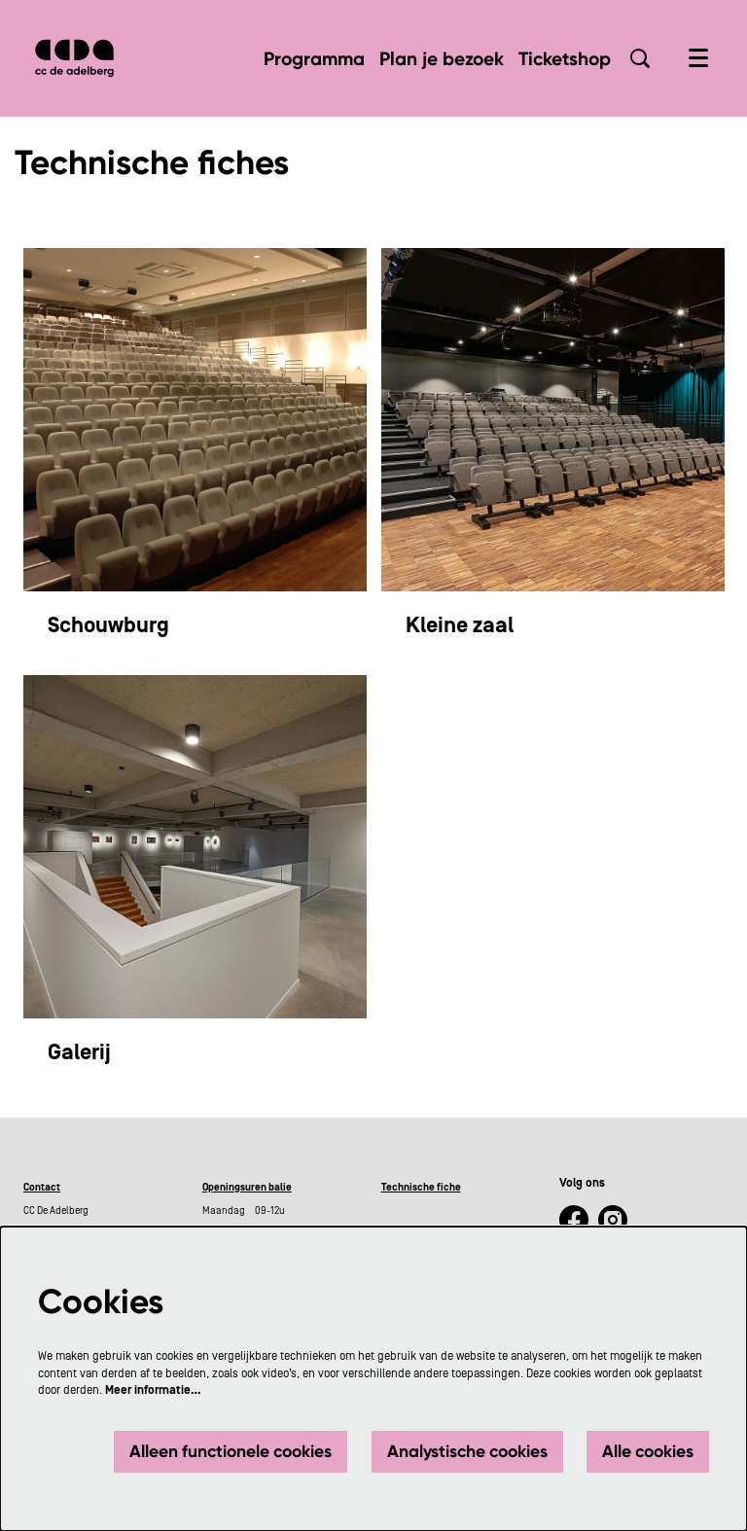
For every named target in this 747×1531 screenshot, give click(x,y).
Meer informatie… (153, 1390)
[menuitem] (314, 59)
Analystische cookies (467, 1451)
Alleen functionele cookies (230, 1451)
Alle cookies (648, 1451)
